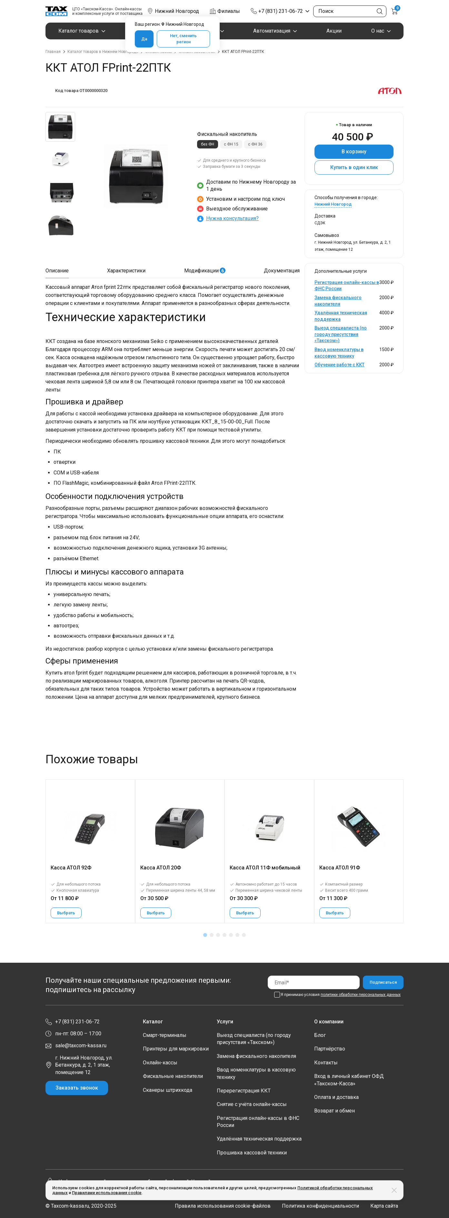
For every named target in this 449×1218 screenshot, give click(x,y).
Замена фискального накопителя (256, 1056)
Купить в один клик (354, 167)
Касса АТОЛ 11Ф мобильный (265, 868)
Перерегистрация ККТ (244, 1091)
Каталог (153, 1022)
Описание (57, 271)
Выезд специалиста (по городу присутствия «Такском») (340, 334)
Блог (320, 1035)
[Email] (314, 982)
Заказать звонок (76, 1088)
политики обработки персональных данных (361, 994)
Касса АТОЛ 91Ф (339, 868)
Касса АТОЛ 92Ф (71, 868)
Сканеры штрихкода (167, 1090)
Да (144, 38)
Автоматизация (271, 31)
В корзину (354, 151)
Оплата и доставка (336, 1097)
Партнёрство (329, 1049)
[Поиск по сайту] (349, 11)
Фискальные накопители (173, 1076)
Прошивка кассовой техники (252, 1153)
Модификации (204, 271)
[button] (205, 935)
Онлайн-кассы (160, 1063)
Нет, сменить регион (183, 39)
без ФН (207, 144)
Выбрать (66, 912)
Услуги (225, 1022)
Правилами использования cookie (107, 1192)
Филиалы (228, 11)
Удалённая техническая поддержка (259, 1139)
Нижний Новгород (333, 204)
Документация (282, 271)
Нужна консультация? (232, 218)
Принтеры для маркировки (176, 1049)
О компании (329, 1022)
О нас (377, 31)
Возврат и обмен (334, 1111)
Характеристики (126, 271)
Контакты (326, 1063)
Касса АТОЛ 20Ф (160, 868)
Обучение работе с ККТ (339, 364)
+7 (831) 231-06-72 (280, 11)
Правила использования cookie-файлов (223, 1206)
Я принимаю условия (341, 994)
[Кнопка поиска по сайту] (380, 11)
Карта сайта (384, 1206)
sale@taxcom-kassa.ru (80, 1045)
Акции (334, 31)
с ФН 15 (231, 144)
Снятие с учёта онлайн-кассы (252, 1104)
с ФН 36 (255, 144)
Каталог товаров (78, 31)
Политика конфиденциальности (320, 1206)
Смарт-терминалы (164, 1035)
